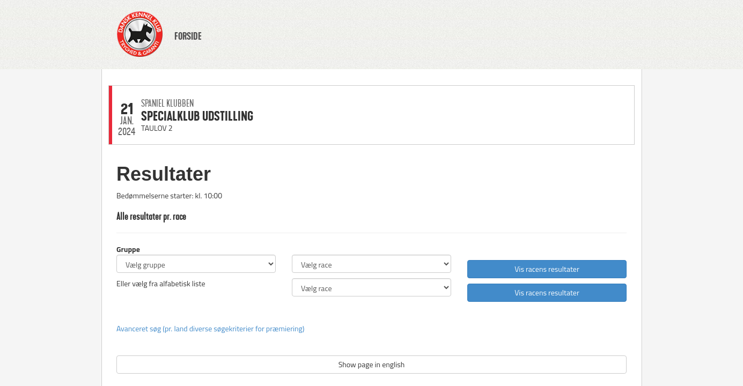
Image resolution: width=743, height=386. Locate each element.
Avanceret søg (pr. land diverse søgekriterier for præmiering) (210, 328)
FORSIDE (188, 36)
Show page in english (372, 364)
